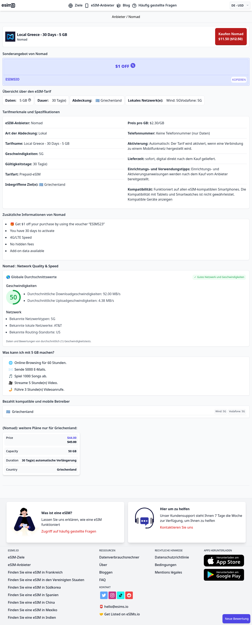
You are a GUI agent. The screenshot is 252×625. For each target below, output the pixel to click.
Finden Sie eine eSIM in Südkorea (34, 587)
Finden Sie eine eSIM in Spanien (33, 595)
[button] (219, 277)
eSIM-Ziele (16, 557)
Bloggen (106, 572)
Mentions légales (168, 572)
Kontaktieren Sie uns (176, 527)
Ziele (75, 5)
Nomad (134, 16)
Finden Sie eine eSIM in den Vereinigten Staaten (46, 580)
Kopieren (239, 80)
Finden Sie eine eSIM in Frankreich (35, 572)
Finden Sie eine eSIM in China (31, 602)
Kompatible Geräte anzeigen (150, 199)
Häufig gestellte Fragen (154, 5)
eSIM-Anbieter (99, 5)
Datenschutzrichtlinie (172, 557)
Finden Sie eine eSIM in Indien (32, 617)
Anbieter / (120, 16)
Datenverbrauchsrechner (119, 557)
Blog (123, 5)
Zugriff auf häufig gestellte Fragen (68, 531)
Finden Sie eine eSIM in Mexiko (32, 610)
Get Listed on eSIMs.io (119, 614)
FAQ (102, 580)
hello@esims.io (114, 606)
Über (103, 564)
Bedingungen (165, 564)
